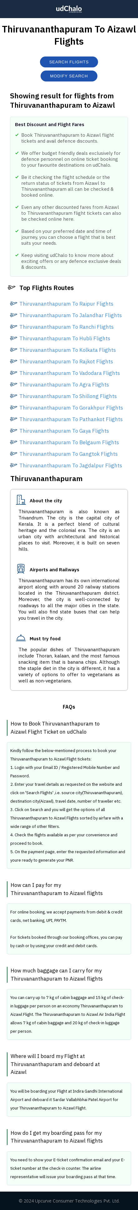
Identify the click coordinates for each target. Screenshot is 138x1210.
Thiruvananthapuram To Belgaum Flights (69, 442)
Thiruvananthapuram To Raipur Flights (66, 303)
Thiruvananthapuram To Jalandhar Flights (70, 315)
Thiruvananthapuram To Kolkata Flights (67, 350)
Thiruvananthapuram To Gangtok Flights (68, 453)
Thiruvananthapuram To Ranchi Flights (66, 326)
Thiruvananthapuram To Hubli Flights (64, 338)
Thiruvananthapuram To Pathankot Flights (71, 419)
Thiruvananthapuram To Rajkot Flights (66, 361)
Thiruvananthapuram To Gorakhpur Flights (71, 407)
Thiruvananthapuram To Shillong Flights (68, 396)
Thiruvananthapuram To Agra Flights (64, 384)
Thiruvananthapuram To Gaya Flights (64, 430)
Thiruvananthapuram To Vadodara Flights (69, 373)
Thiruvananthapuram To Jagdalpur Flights (70, 465)
